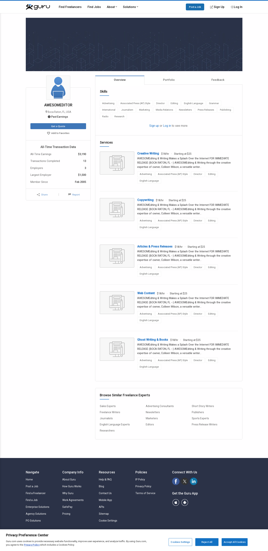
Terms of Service (145, 493)
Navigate (32, 472)
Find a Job (32, 500)
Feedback (217, 80)
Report (74, 194)
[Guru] (38, 7)
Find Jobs (94, 7)
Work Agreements (73, 500)
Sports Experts (200, 418)
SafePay (67, 506)
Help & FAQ (105, 479)
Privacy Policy (143, 486)
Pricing (66, 513)
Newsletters (153, 412)
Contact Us (105, 493)
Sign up (154, 125)
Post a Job (195, 6)
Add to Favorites (58, 133)
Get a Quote (58, 126)
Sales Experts (108, 406)
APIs (101, 506)
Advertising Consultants (160, 406)
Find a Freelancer (36, 493)
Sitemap (104, 513)
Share (42, 194)
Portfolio (169, 80)
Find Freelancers (70, 7)
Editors (150, 424)
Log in (167, 125)
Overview (120, 80)
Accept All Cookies (235, 542)
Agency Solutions (36, 513)
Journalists (106, 418)
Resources (107, 472)
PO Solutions (33, 520)
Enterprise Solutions (37, 506)
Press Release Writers (204, 424)
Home (29, 479)
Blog (101, 486)
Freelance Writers (110, 412)
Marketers (152, 418)
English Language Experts (115, 424)
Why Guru (67, 493)
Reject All (206, 542)
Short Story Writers (203, 406)
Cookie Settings (108, 520)
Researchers (107, 430)
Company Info (72, 472)
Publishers (198, 412)
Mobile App (105, 500)
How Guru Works (71, 486)
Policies (141, 472)
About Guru (69, 479)
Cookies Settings (180, 542)
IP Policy (140, 479)
